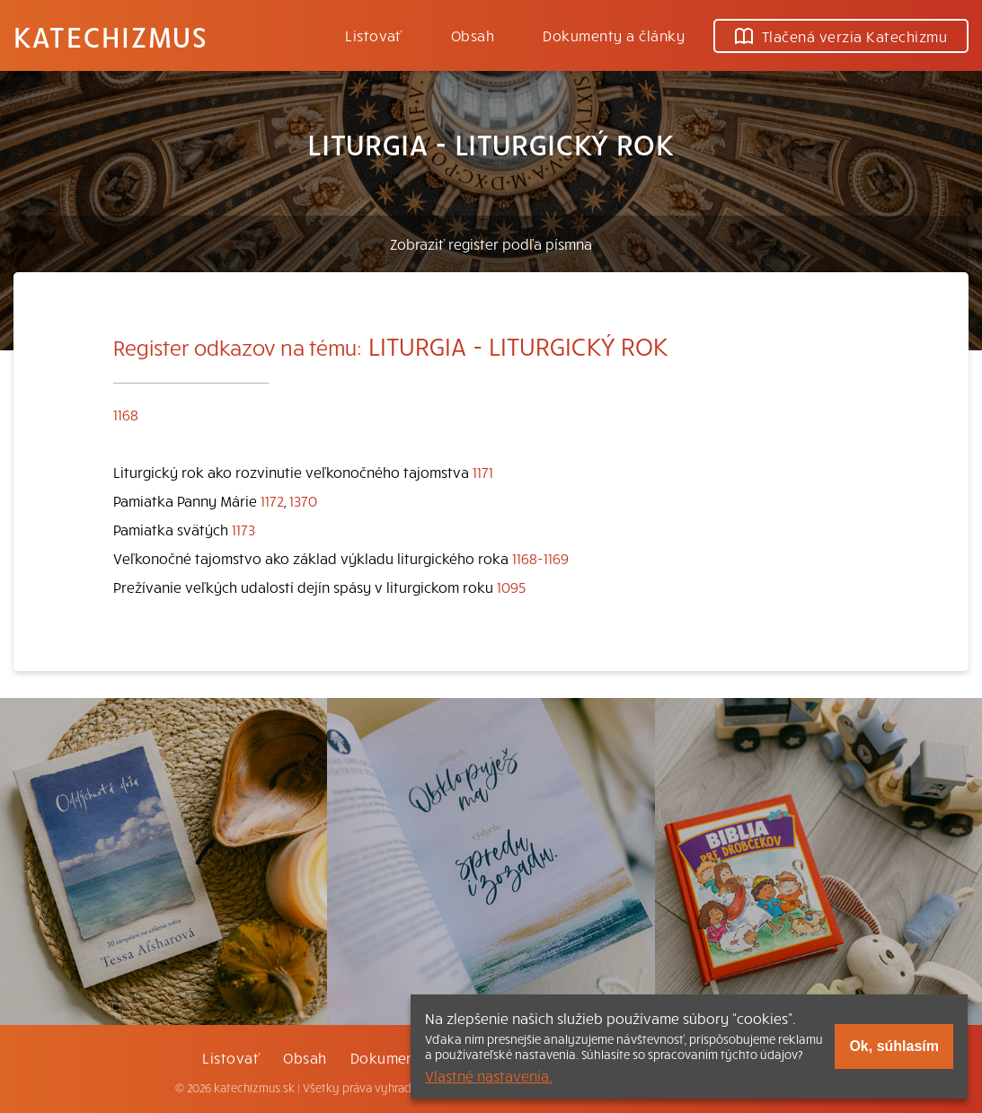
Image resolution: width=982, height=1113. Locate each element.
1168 (125, 414)
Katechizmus (110, 36)
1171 (483, 472)
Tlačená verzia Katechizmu (841, 36)
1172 (272, 500)
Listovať (374, 35)
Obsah (472, 35)
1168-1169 (540, 558)
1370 (303, 500)
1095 (511, 587)
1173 (243, 529)
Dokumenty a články (614, 35)
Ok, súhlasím (894, 1046)
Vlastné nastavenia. (489, 1075)
